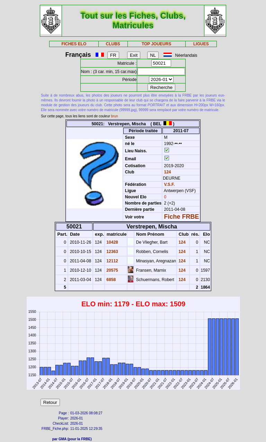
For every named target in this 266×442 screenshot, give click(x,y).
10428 (111, 242)
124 (167, 172)
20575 (111, 270)
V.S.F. (169, 184)
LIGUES (201, 44)
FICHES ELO (73, 44)
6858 (110, 279)
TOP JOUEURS (156, 44)
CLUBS (113, 44)
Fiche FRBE (181, 216)
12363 (111, 251)
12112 (111, 261)
